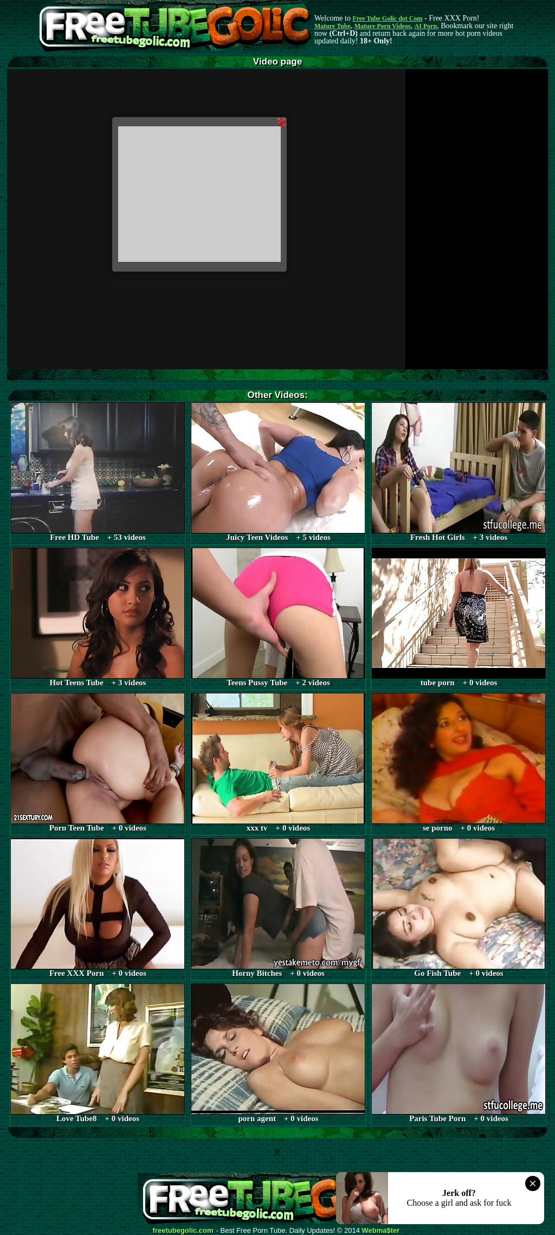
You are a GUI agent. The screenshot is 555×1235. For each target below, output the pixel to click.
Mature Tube (332, 26)
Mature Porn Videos (382, 26)
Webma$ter (381, 1230)
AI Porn (426, 26)
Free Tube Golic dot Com (387, 18)
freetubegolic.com (183, 1230)
